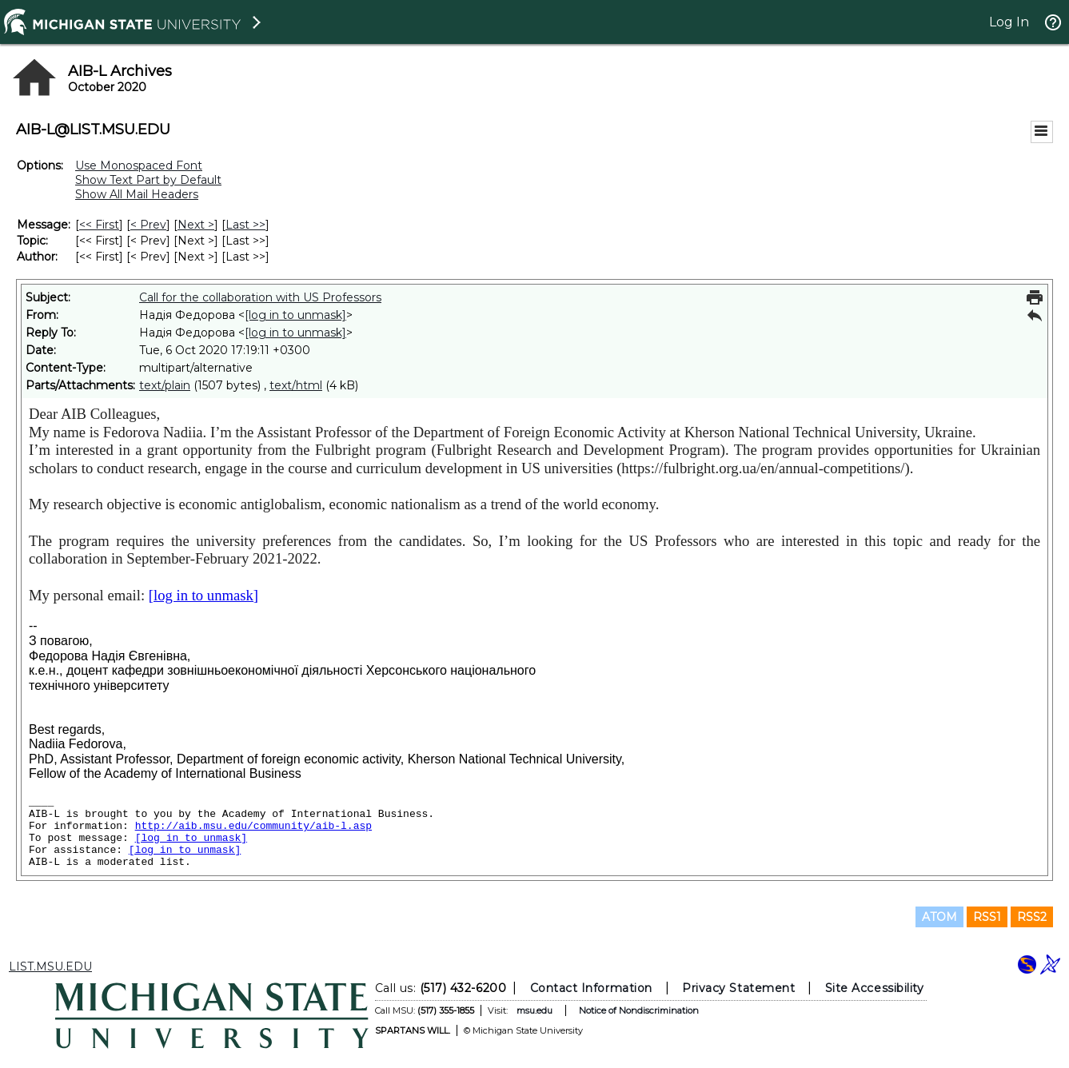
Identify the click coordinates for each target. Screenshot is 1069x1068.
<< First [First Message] (99, 224)
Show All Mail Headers (136, 194)
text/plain (164, 385)
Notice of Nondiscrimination (638, 1010)
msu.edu (534, 1010)
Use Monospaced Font (138, 165)
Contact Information (590, 988)
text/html (295, 385)
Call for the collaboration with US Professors (260, 297)
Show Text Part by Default (148, 180)
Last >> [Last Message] (245, 224)
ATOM (939, 917)
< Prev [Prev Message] (148, 224)
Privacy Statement (738, 988)
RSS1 (987, 917)
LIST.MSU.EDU (50, 966)
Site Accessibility (873, 988)
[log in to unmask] (295, 315)
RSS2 (1032, 917)
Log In (1009, 22)
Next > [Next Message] (196, 224)
